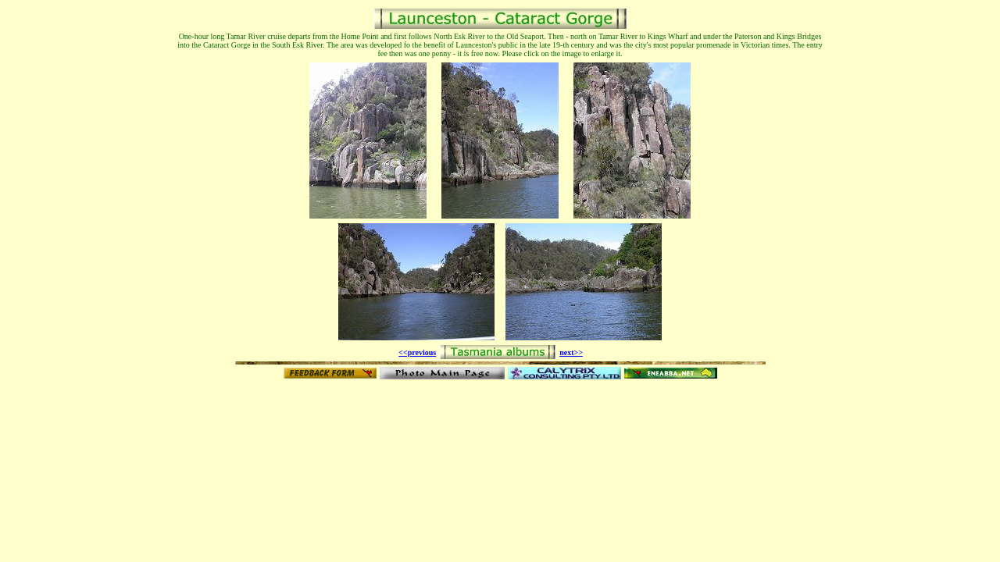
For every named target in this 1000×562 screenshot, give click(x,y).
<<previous (417, 352)
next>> (571, 352)
